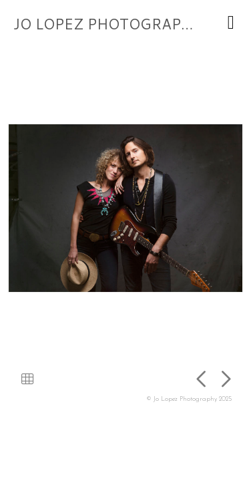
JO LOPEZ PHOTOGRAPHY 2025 (127, 23)
